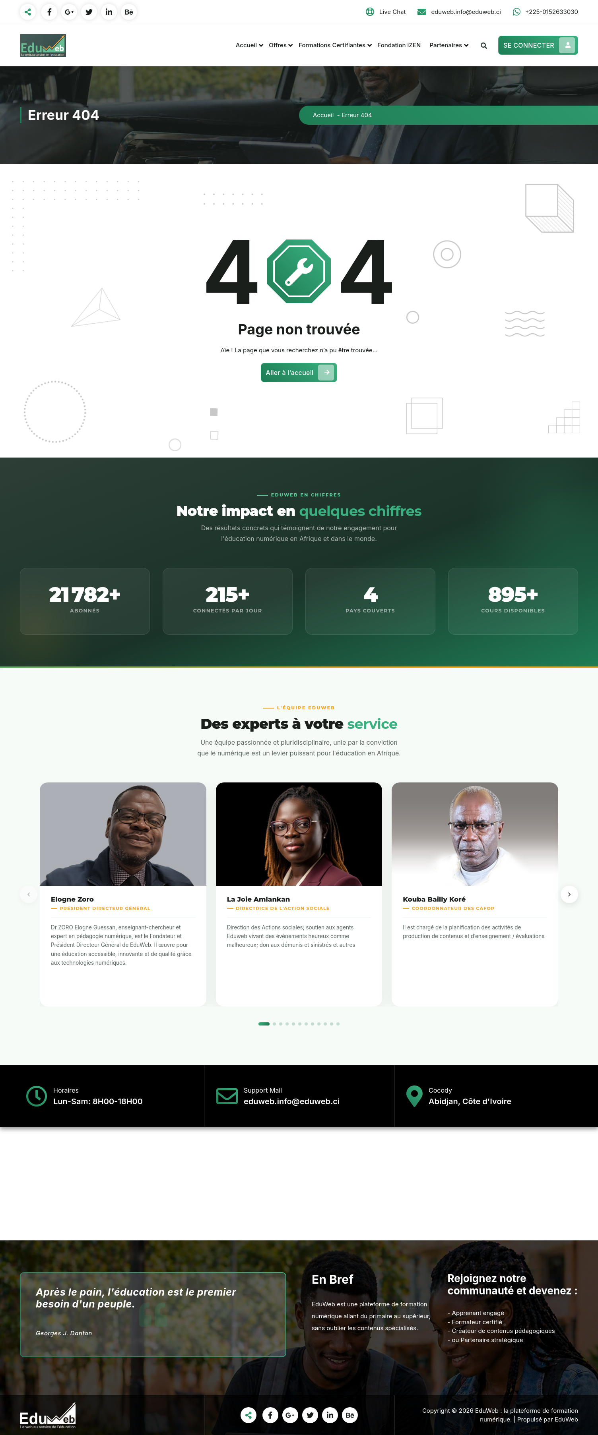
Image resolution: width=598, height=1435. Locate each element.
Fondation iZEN (399, 45)
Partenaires (445, 45)
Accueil (246, 45)
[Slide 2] (274, 1024)
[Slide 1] (264, 1024)
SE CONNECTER (539, 45)
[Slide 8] (312, 1024)
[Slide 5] (293, 1024)
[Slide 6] (299, 1024)
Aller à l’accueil (300, 372)
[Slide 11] (331, 1024)
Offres (278, 45)
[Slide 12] (338, 1024)
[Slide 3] (280, 1024)
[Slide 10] (325, 1024)
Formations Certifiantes (332, 45)
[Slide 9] (318, 1024)
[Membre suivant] (569, 894)
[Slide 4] (287, 1024)
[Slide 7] (306, 1024)
